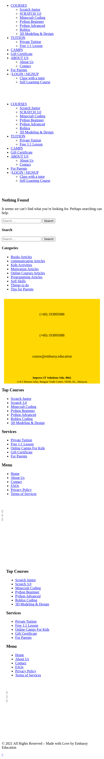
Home (15, 474)
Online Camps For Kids (28, 448)
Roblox (25, 30)
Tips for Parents (22, 289)
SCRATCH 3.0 (30, 13)
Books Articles (21, 257)
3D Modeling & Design (37, 34)
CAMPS (17, 50)
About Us (27, 62)
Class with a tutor (32, 78)
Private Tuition (30, 42)
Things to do (20, 285)
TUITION (18, 38)
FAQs (15, 486)
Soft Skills (18, 281)
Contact (25, 66)
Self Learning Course (35, 82)
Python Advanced (32, 26)
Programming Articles (26, 277)
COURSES (19, 5)
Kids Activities (21, 265)
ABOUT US (19, 58)
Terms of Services (23, 494)
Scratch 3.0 (19, 403)
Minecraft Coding (32, 17)
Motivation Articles (25, 269)
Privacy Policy (21, 490)
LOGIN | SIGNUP (25, 74)
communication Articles (28, 261)
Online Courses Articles (28, 273)
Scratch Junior (30, 9)
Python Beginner (32, 22)
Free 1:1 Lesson (31, 46)
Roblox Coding (22, 419)
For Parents (19, 70)
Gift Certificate (21, 54)
